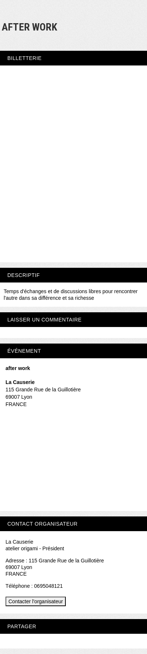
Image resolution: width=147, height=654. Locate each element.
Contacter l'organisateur (35, 601)
